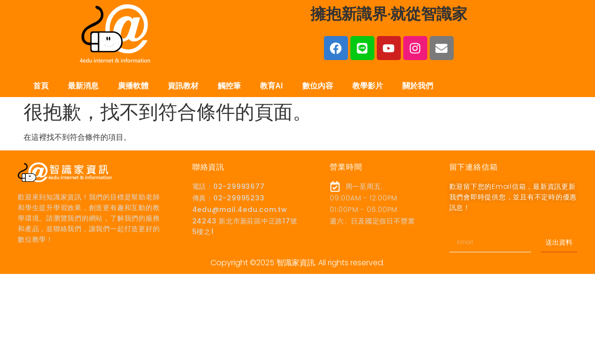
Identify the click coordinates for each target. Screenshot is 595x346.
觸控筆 (229, 85)
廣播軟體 (133, 85)
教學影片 (367, 85)
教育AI (271, 85)
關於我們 (417, 85)
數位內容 (317, 85)
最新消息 (83, 85)
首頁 (41, 85)
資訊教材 (183, 85)
